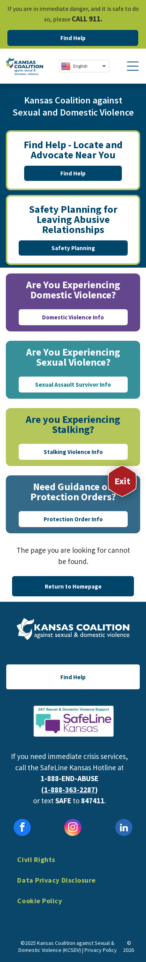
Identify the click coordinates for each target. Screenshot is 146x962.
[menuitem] (72, 865)
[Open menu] (133, 66)
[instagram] (72, 828)
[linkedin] (123, 828)
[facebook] (22, 828)
